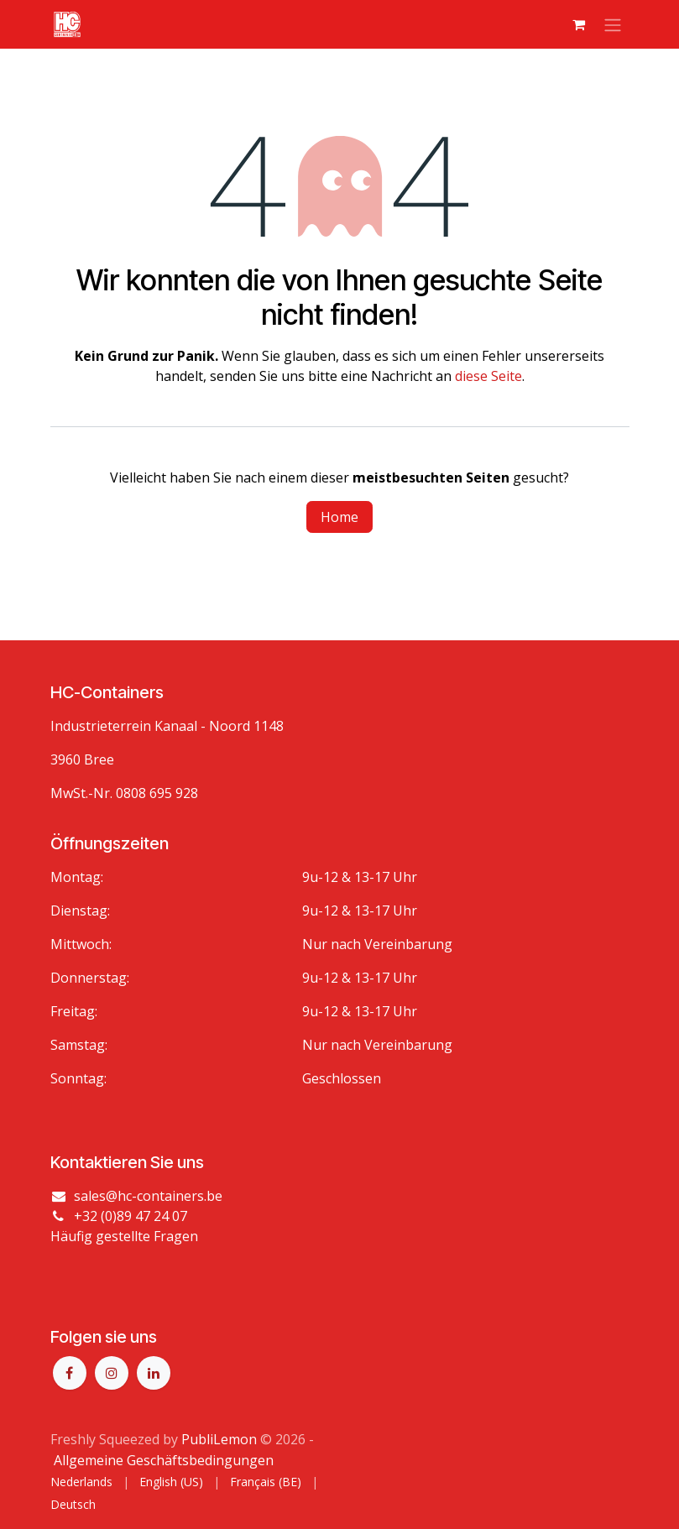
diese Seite (488, 376)
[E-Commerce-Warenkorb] (579, 24)
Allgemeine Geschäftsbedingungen (164, 1460)
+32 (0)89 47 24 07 (130, 1216)
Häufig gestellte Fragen (124, 1236)
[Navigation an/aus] (612, 24)
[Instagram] (111, 1373)
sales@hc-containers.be (148, 1196)
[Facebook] (69, 1373)
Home (339, 517)
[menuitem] (81, 1481)
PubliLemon (219, 1439)
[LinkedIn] (153, 1373)
